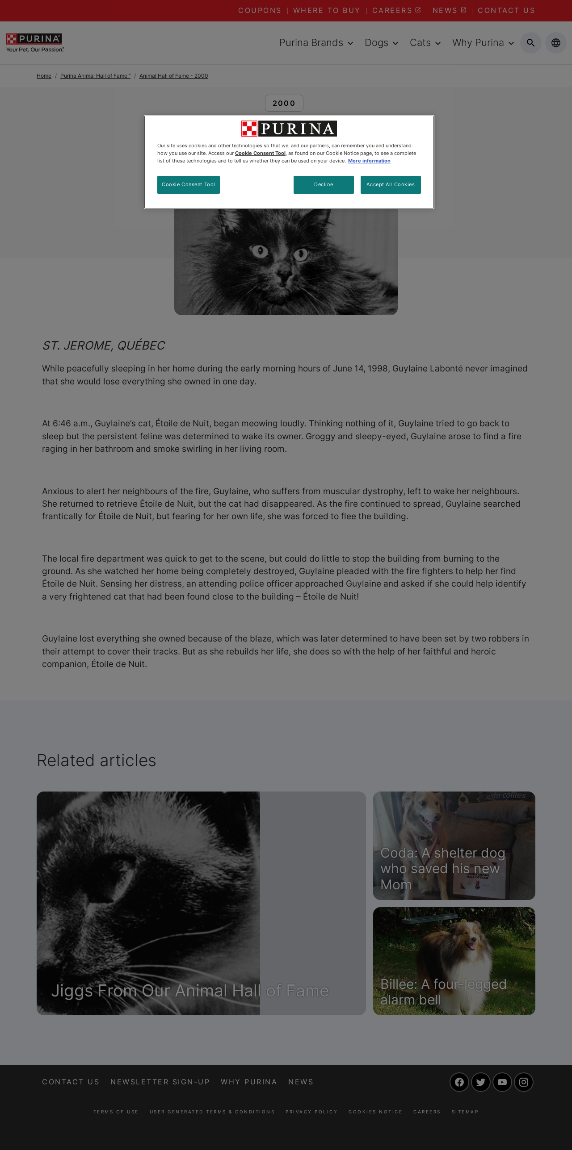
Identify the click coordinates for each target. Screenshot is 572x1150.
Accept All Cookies (390, 184)
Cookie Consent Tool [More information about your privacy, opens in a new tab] (260, 153)
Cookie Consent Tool (188, 184)
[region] (289, 162)
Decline (323, 184)
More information (369, 161)
